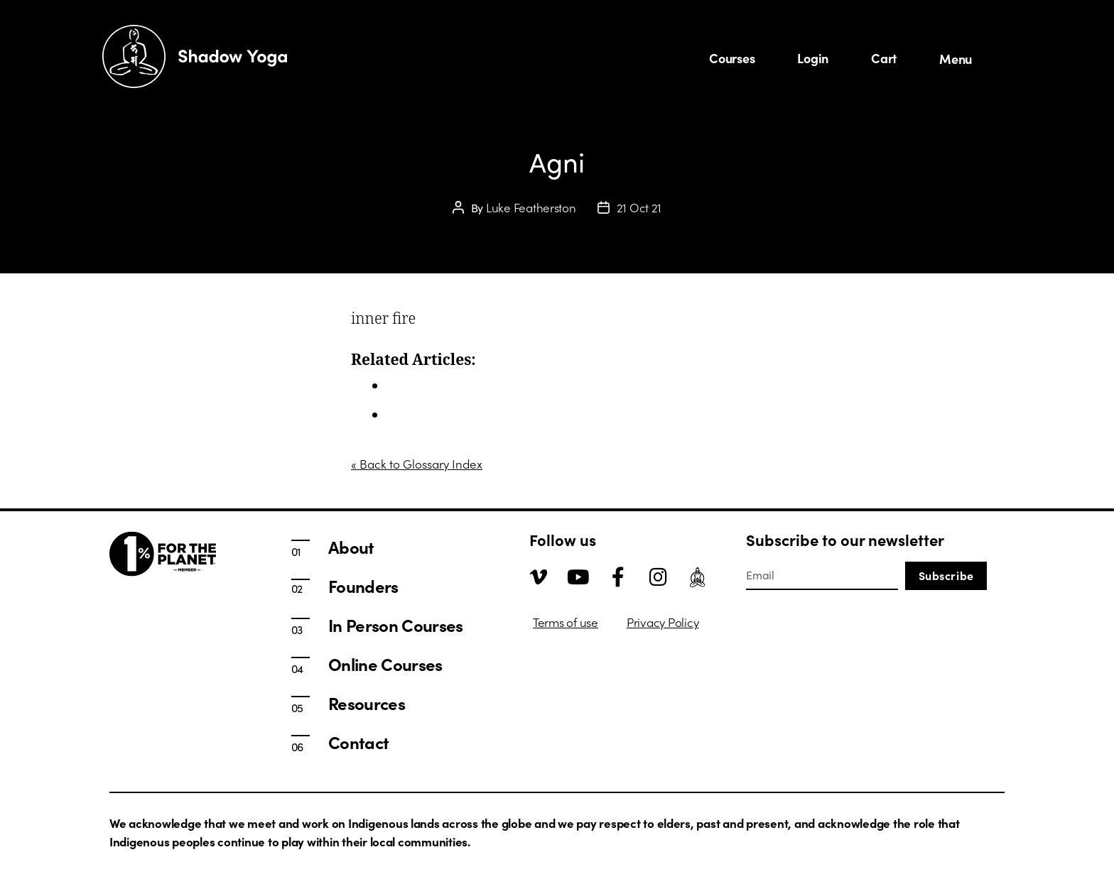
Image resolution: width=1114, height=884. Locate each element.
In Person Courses (435, 385)
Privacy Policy (662, 622)
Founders (363, 585)
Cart (884, 58)
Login (812, 58)
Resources (366, 703)
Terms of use (565, 622)
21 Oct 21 (639, 207)
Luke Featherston (531, 207)
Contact (358, 742)
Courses (732, 58)
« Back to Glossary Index (416, 463)
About (402, 414)
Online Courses (385, 664)
